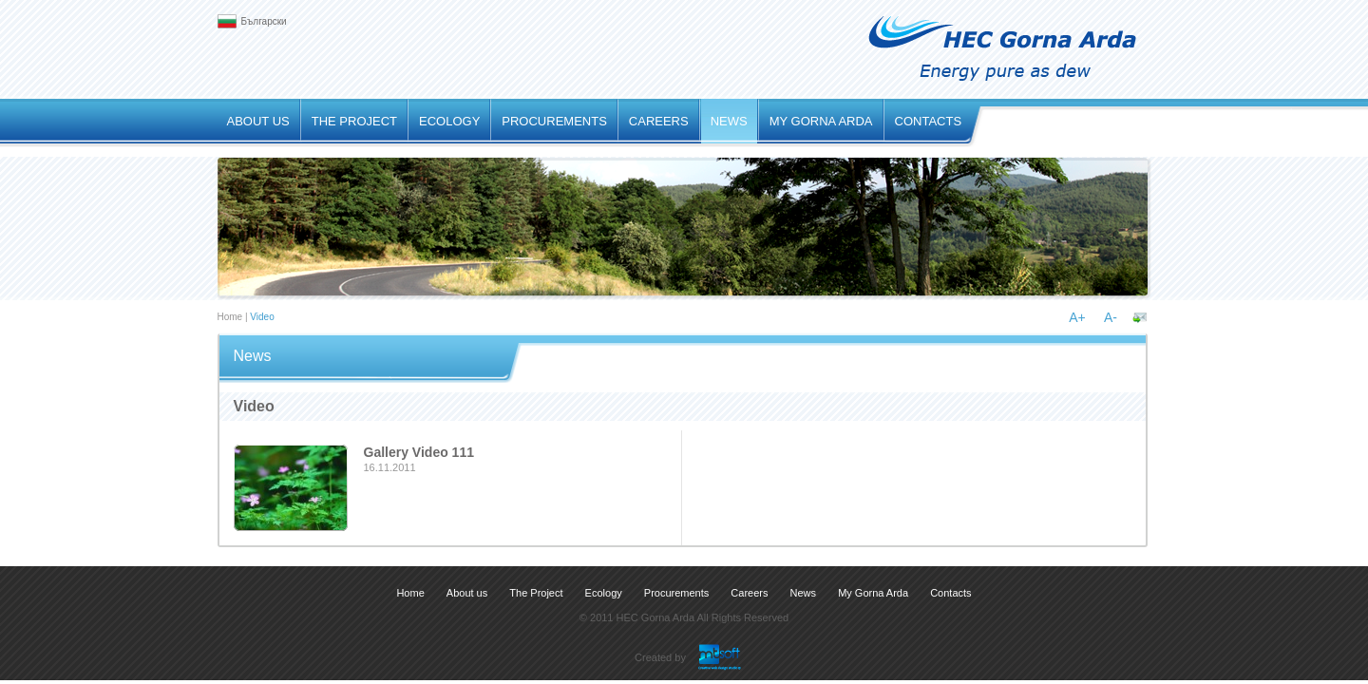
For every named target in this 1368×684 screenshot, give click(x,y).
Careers (659, 121)
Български (264, 21)
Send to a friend (1140, 317)
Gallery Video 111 (419, 452)
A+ (1077, 317)
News (729, 121)
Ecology (449, 121)
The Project (354, 121)
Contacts (928, 121)
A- (1110, 317)
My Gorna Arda (821, 121)
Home (230, 317)
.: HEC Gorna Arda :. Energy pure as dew (1004, 49)
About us (258, 121)
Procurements (554, 121)
